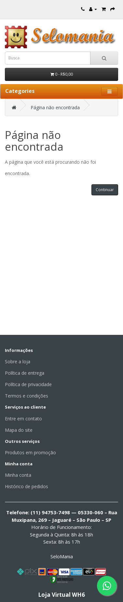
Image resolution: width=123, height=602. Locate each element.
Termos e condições (26, 396)
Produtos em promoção (30, 452)
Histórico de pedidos (26, 486)
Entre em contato (23, 418)
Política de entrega (24, 373)
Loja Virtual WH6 (61, 594)
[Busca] (104, 58)
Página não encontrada (55, 107)
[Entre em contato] (83, 9)
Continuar (105, 189)
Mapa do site (19, 430)
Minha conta (18, 475)
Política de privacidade (28, 384)
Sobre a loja (17, 361)
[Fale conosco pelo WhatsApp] (106, 585)
